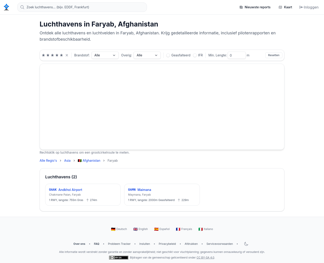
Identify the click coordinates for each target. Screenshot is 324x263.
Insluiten (144, 243)
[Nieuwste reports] (255, 7)
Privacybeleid (167, 243)
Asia (67, 160)
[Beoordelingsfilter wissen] (67, 55)
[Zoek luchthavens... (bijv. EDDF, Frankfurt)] (82, 7)
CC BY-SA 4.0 (205, 257)
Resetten (273, 55)
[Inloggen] (308, 7)
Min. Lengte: (217, 55)
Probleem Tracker (119, 243)
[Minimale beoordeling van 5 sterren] (61, 55)
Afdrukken (191, 243)
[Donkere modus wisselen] (246, 243)
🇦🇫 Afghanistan (89, 160)
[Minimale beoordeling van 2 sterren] (48, 55)
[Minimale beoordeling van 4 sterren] (57, 55)
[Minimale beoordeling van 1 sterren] (43, 55)
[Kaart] (285, 7)
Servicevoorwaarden (220, 243)
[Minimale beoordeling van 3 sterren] (52, 55)
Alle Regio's (48, 160)
